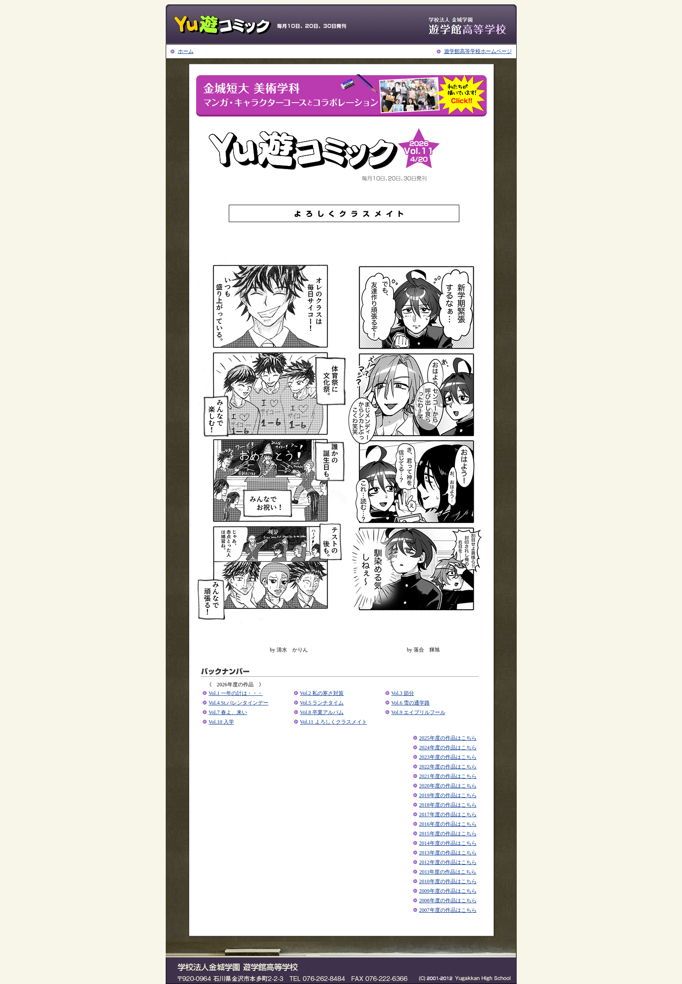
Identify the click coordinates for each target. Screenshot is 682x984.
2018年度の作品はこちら (448, 805)
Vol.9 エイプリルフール (418, 712)
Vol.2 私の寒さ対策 (322, 693)
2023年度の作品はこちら (448, 757)
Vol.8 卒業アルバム (322, 712)
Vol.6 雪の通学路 (410, 703)
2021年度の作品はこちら (448, 776)
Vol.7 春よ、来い (228, 712)
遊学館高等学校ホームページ (478, 51)
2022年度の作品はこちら (448, 767)
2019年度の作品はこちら (448, 795)
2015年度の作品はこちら (448, 834)
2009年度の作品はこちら (448, 891)
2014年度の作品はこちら (448, 843)
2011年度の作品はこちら (448, 872)
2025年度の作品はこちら (448, 738)
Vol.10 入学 (221, 722)
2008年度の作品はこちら (448, 901)
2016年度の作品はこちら (448, 824)
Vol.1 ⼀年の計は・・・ (236, 693)
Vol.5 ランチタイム (322, 703)
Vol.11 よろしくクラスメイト (333, 722)
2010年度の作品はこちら (448, 881)
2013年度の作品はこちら (448, 853)
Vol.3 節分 (402, 693)
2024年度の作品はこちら (448, 748)
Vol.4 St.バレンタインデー (238, 703)
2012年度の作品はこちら (448, 862)
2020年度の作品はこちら (448, 786)
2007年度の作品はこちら (448, 910)
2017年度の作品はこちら (448, 814)
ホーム (186, 51)
